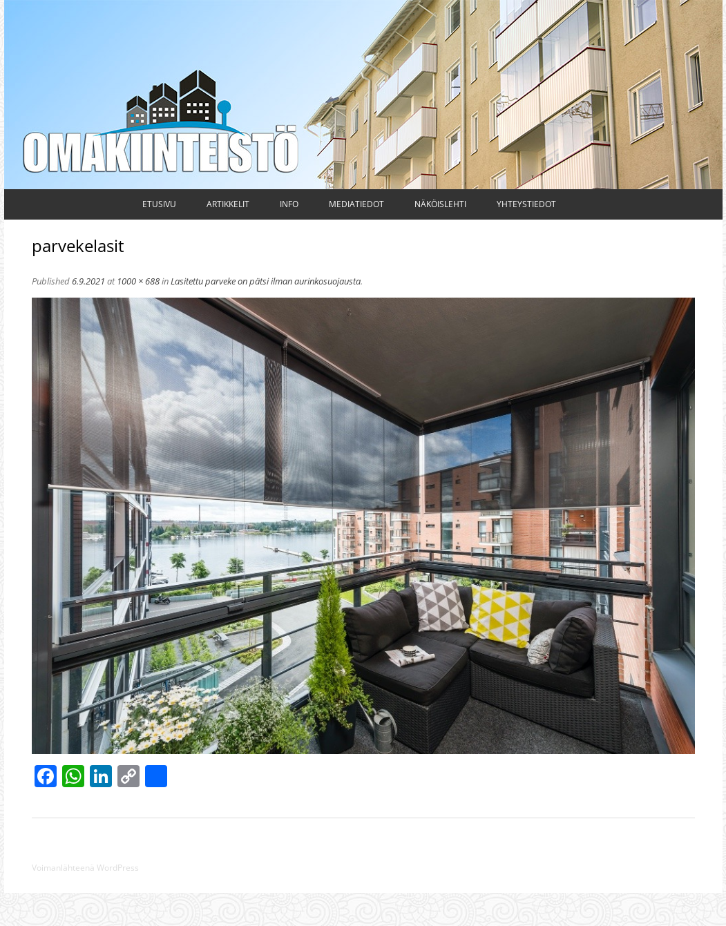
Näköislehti (440, 204)
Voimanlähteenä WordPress (85, 868)
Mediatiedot (356, 204)
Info (289, 204)
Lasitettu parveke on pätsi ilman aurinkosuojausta (266, 281)
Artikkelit (228, 204)
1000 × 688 (138, 281)
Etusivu (159, 204)
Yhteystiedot (526, 204)
